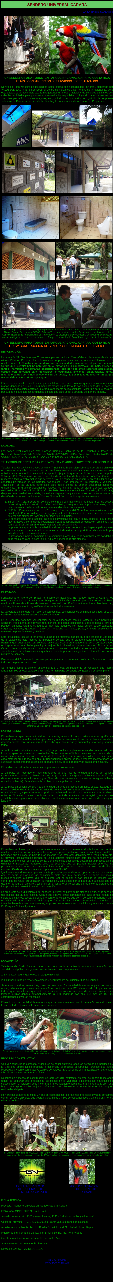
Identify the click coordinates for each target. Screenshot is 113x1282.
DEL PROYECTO (86, 1189)
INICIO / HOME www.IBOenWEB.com (57, 1261)
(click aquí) (87, 1192)
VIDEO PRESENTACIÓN (84, 1186)
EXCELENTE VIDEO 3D (30, 1186)
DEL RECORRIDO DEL (31, 1189)
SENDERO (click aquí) (34, 1192)
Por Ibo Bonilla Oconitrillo (97, 12)
